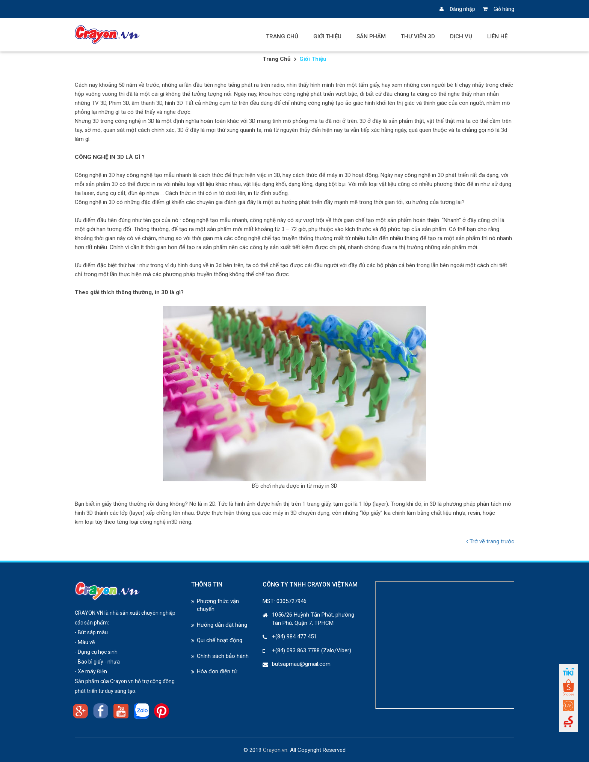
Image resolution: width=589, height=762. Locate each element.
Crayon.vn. (275, 750)
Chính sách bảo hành (223, 656)
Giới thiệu (327, 36)
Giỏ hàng (498, 9)
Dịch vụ (461, 36)
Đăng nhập (457, 9)
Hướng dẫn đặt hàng (222, 624)
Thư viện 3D (418, 36)
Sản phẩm (371, 36)
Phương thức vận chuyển (218, 605)
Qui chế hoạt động (219, 640)
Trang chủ (282, 36)
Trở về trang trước (490, 541)
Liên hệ (497, 36)
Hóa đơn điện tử (217, 671)
